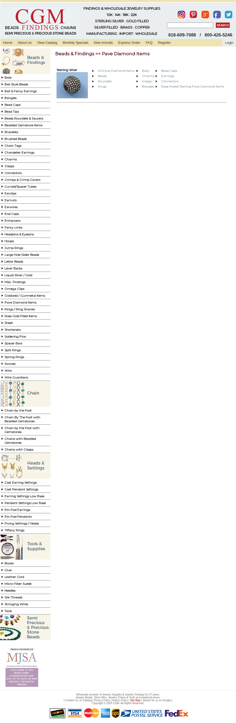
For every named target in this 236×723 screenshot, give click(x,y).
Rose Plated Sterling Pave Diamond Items (192, 86)
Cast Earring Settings (20, 482)
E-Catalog (86, 700)
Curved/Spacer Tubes (20, 186)
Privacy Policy (102, 700)
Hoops (9, 241)
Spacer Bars (13, 343)
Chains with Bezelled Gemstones (20, 441)
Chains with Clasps (18, 449)
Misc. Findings (14, 282)
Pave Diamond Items (20, 302)
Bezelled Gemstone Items (23, 125)
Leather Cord (14, 577)
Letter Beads (13, 261)
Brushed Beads (15, 139)
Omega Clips (14, 289)
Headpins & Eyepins (19, 234)
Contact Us (71, 700)
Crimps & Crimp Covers (22, 180)
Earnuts (10, 200)
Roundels (105, 81)
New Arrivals (103, 43)
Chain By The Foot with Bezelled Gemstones (22, 419)
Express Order (129, 43)
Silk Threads (13, 597)
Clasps (9, 166)
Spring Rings (14, 357)
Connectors (13, 173)
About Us (25, 43)
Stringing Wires (16, 604)
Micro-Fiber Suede (17, 584)
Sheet (8, 323)
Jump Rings (13, 248)
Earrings (167, 76)
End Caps (11, 214)
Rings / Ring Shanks (19, 309)
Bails (8, 77)
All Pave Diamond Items (116, 71)
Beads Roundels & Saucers (23, 118)
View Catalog (47, 43)
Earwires (11, 207)
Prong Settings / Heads (21, 523)
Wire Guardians (16, 377)
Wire (8, 371)
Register (164, 43)
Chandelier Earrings (19, 152)
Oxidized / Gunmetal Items (24, 296)
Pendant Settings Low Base (25, 503)
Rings (102, 86)
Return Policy (120, 700)
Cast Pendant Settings (21, 489)
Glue (8, 570)
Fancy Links (13, 227)
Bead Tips (11, 112)
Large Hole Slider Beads (21, 255)
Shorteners (12, 330)
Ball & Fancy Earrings (20, 91)
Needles (9, 590)
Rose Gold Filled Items (20, 316)
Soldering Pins (15, 336)
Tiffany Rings (14, 530)
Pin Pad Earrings (17, 510)
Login (229, 43)
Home (7, 43)
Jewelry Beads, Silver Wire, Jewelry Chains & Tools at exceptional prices (118, 697)
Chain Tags (12, 146)
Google (166, 700)
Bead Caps (12, 105)
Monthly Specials (75, 43)
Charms (10, 159)
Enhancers (12, 221)
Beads (102, 76)
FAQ (149, 43)
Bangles (10, 98)
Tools (8, 611)
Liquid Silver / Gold (18, 275)
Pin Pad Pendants (18, 517)
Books (9, 563)
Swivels (9, 364)
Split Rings (12, 350)
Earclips (10, 193)
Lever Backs (13, 268)
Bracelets (11, 132)
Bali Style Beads (16, 84)
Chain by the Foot (18, 410)
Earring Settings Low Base (24, 496)
